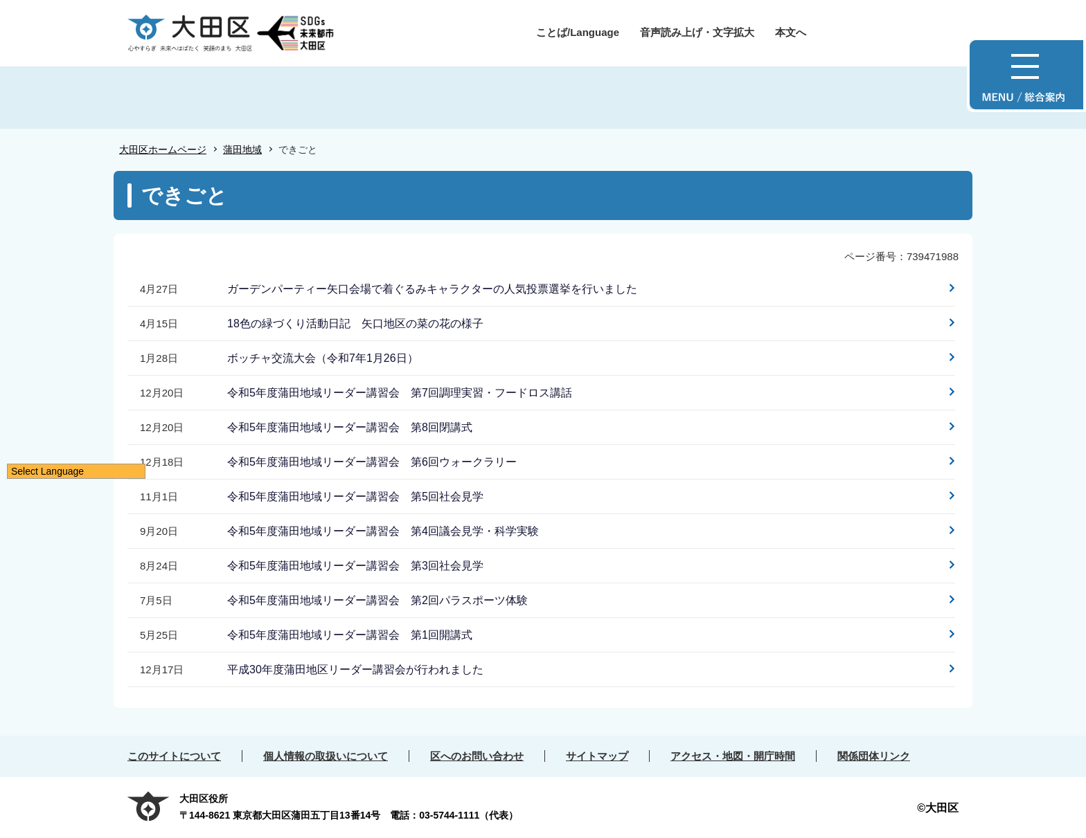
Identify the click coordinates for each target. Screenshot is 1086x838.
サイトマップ (597, 756)
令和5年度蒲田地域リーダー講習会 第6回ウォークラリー (372, 462)
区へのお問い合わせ (477, 756)
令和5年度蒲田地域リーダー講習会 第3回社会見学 (355, 566)
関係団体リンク (873, 756)
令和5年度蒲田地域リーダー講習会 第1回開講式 (349, 635)
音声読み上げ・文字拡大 (697, 32)
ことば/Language (577, 32)
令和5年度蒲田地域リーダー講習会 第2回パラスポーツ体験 (377, 600)
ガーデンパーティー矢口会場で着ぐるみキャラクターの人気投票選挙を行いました (432, 289)
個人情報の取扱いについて (325, 756)
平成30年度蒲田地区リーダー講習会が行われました (355, 669)
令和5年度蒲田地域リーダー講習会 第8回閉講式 (349, 427)
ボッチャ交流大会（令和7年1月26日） (322, 358)
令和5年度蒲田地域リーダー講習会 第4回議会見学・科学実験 (383, 531)
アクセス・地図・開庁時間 (732, 756)
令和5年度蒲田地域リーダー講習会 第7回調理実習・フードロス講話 (399, 393)
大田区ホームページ (162, 149)
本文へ (790, 32)
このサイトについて (174, 756)
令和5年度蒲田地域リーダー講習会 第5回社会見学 (355, 496)
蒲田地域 (242, 149)
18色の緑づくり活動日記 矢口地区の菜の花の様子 (355, 323)
